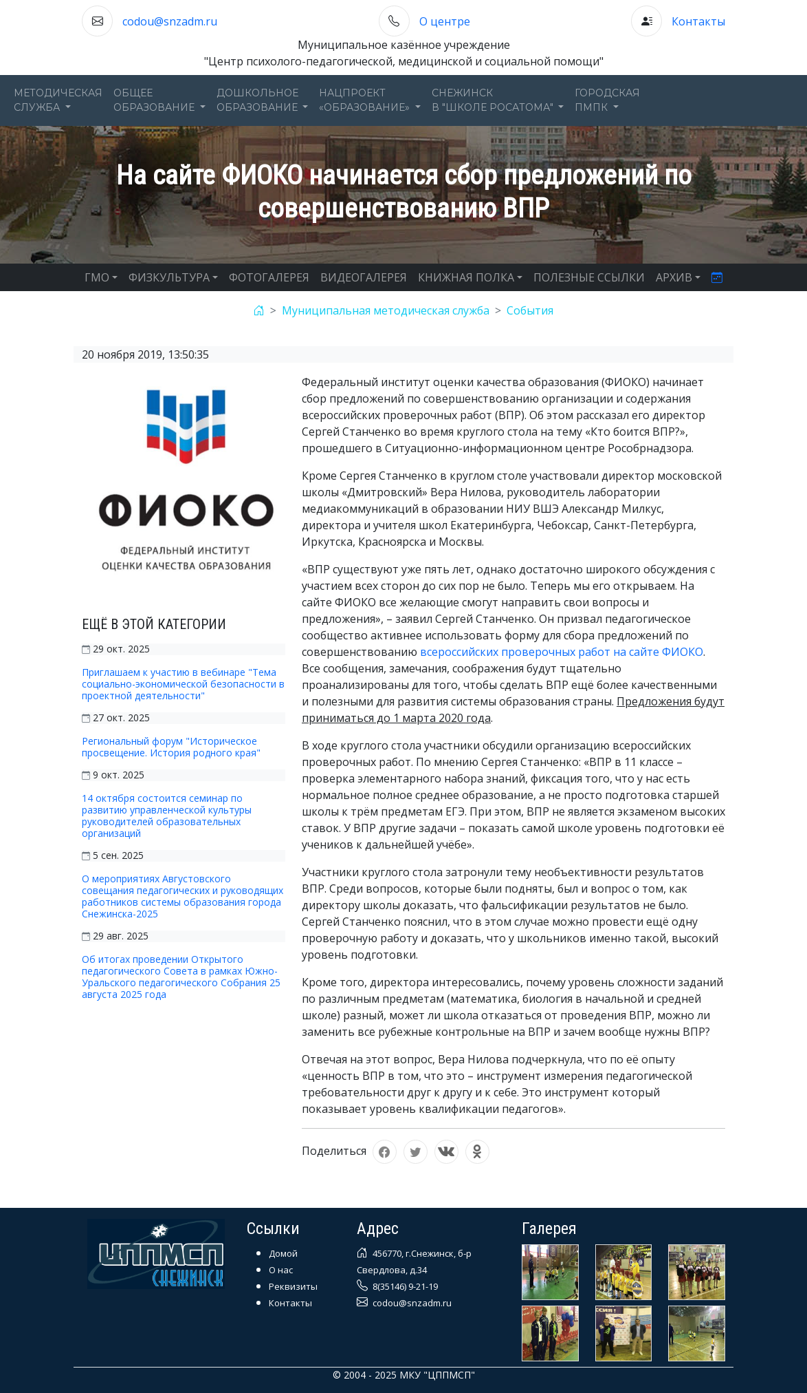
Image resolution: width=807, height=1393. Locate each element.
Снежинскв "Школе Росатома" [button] (494, 100)
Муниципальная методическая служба (385, 310)
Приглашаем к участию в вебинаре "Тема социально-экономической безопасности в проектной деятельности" (183, 684)
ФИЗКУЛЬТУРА (169, 277)
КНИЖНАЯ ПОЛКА (466, 277)
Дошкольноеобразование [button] (258, 100)
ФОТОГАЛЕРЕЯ (269, 277)
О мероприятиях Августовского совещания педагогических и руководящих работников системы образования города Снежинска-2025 (182, 896)
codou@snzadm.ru (169, 21)
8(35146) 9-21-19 (404, 1286)
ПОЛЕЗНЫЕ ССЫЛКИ (589, 277)
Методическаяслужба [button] (58, 100)
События (530, 310)
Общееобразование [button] (155, 100)
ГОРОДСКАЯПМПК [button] (607, 100)
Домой (283, 1253)
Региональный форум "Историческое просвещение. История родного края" (171, 746)
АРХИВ (674, 277)
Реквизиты (293, 1286)
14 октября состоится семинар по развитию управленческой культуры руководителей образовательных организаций (167, 815)
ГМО (97, 277)
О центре (444, 21)
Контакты (698, 21)
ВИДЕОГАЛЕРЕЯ (363, 277)
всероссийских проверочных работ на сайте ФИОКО (561, 651)
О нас (281, 1270)
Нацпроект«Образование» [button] (365, 100)
